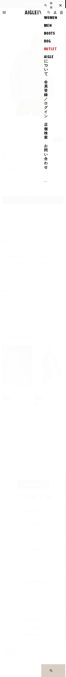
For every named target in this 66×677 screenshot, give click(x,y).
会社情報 (33, 530)
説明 (33, 242)
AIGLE (6, 17)
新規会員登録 (33, 484)
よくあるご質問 (33, 589)
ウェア (38, 17)
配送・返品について (33, 595)
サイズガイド (14, 188)
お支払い (33, 601)
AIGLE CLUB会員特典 (33, 524)
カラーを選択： (22, 150)
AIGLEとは (33, 518)
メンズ (33, 556)
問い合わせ (32, 607)
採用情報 (33, 536)
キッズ (33, 568)
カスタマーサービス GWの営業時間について (31, 4)
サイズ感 (33, 317)
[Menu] (4, 12)
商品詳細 (33, 304)
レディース (21, 17)
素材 (33, 291)
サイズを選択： (11, 169)
